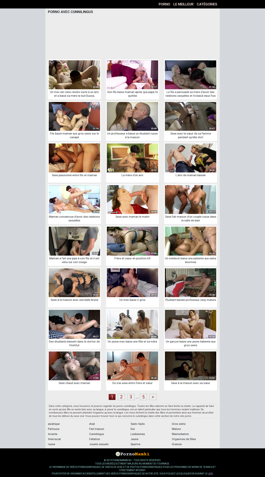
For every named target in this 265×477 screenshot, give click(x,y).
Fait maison (96, 429)
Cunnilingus (96, 434)
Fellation (94, 439)
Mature (176, 429)
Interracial (54, 439)
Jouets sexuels (99, 444)
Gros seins (179, 424)
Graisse (177, 444)
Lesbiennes (138, 434)
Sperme (135, 444)
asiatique (54, 424)
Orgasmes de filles (184, 439)
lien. (210, 473)
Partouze (53, 429)
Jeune (134, 439)
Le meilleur (183, 4)
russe (51, 444)
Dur (133, 429)
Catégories (207, 4)
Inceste (52, 434)
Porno (164, 4)
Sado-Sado (138, 424)
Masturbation (180, 434)
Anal (92, 424)
